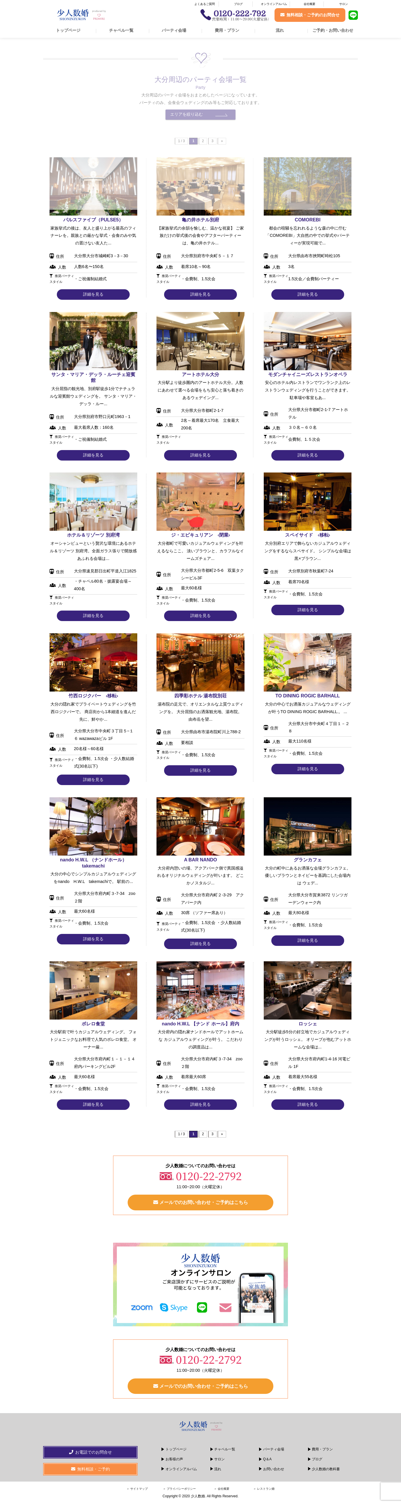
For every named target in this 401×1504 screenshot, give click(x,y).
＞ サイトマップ (137, 1490)
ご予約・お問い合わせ (332, 30)
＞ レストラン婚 (264, 1490)
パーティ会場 (174, 30)
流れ (280, 30)
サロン (343, 4)
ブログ (238, 4)
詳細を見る (93, 294)
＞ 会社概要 (221, 1490)
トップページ (68, 30)
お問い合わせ (273, 1470)
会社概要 (309, 4)
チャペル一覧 (121, 30)
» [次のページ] (222, 1134)
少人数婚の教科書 (326, 1470)
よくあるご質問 (204, 4)
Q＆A (267, 1461)
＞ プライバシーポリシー (179, 1490)
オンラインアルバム (274, 4)
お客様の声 (174, 1461)
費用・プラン (227, 30)
